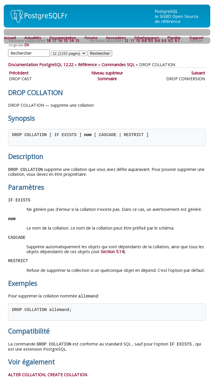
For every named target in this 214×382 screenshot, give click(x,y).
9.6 (144, 40)
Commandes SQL (118, 64)
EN (26, 44)
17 (54, 40)
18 (48, 40)
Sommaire (107, 78)
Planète (174, 37)
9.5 (150, 40)
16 (60, 40)
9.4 (157, 40)
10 (138, 40)
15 (66, 40)
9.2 (170, 40)
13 (77, 40)
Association (116, 37)
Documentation (62, 37)
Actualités (32, 37)
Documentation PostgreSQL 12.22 (40, 64)
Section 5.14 (112, 251)
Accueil (10, 37)
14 (71, 40)
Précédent (18, 73)
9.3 (163, 40)
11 (132, 40)
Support (196, 37)
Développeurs (146, 37)
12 (126, 40)
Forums (91, 37)
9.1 (177, 40)
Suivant (198, 73)
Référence (87, 64)
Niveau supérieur (107, 73)
